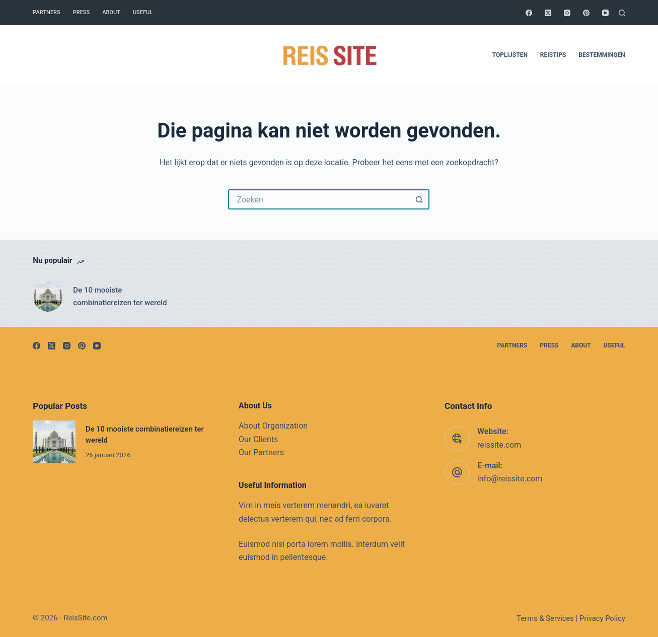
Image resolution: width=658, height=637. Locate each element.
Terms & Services (545, 618)
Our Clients (258, 439)
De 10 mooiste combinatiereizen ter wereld (120, 296)
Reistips (553, 54)
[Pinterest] (586, 13)
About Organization (273, 426)
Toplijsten (510, 54)
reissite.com (499, 445)
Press (81, 12)
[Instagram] (567, 13)
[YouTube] (605, 13)
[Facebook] (529, 13)
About (111, 12)
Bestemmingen (601, 54)
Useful (143, 12)
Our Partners (261, 452)
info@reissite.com (509, 478)
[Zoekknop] (419, 199)
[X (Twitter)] (548, 13)
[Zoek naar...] (318, 199)
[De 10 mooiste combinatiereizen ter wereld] (48, 296)
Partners (46, 12)
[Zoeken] (622, 13)
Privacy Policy (602, 618)
